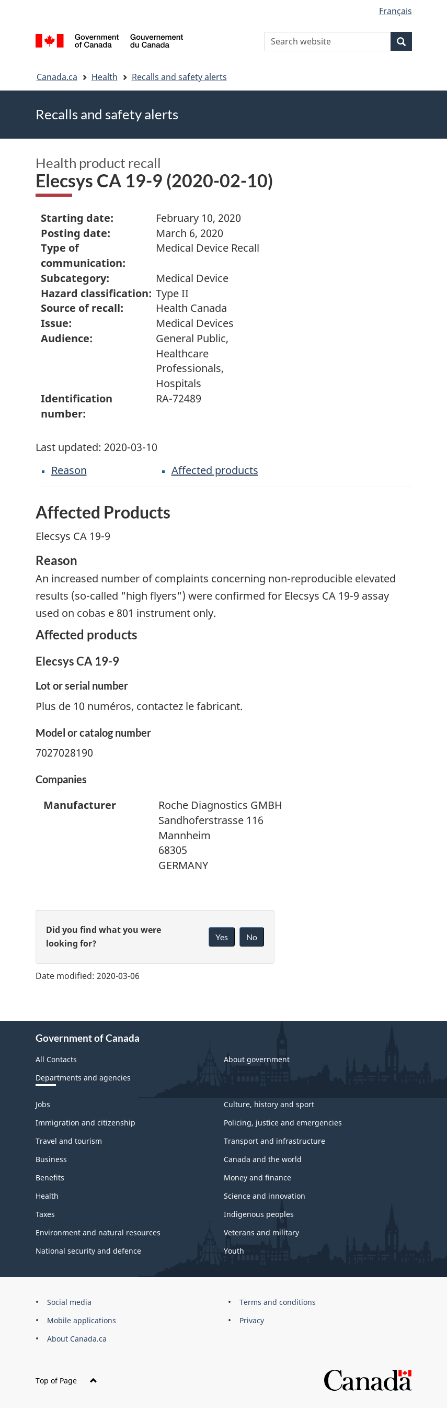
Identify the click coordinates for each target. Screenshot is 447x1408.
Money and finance (257, 1177)
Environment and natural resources (98, 1232)
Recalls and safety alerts (179, 77)
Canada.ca (57, 77)
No (251, 937)
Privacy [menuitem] (251, 1320)
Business (51, 1159)
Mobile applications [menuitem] (81, 1320)
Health (104, 77)
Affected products (214, 470)
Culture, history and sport (269, 1104)
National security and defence (88, 1251)
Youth (234, 1251)
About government (257, 1059)
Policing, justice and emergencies (283, 1123)
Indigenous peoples (259, 1214)
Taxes (45, 1214)
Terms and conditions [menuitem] (277, 1302)
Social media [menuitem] (69, 1302)
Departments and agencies (83, 1078)
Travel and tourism (69, 1141)
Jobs (43, 1104)
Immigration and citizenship (85, 1123)
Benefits (50, 1177)
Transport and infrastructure (274, 1141)
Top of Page (66, 1381)
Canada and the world (263, 1159)
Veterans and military (261, 1232)
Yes (221, 937)
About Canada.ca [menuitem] (77, 1339)
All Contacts (56, 1059)
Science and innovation (264, 1196)
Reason (69, 470)
